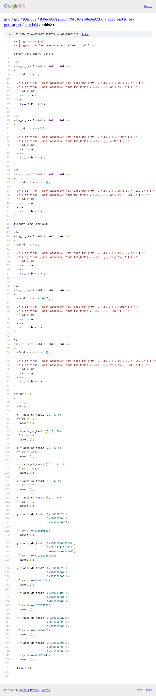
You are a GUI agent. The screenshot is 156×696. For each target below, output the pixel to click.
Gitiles (24, 690)
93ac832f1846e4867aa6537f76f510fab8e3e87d (61, 19)
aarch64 (31, 24)
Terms (45, 690)
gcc (17, 19)
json (149, 690)
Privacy (34, 690)
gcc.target (12, 24)
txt (139, 690)
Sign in (148, 6)
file (85, 34)
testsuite (124, 19)
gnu (7, 19)
